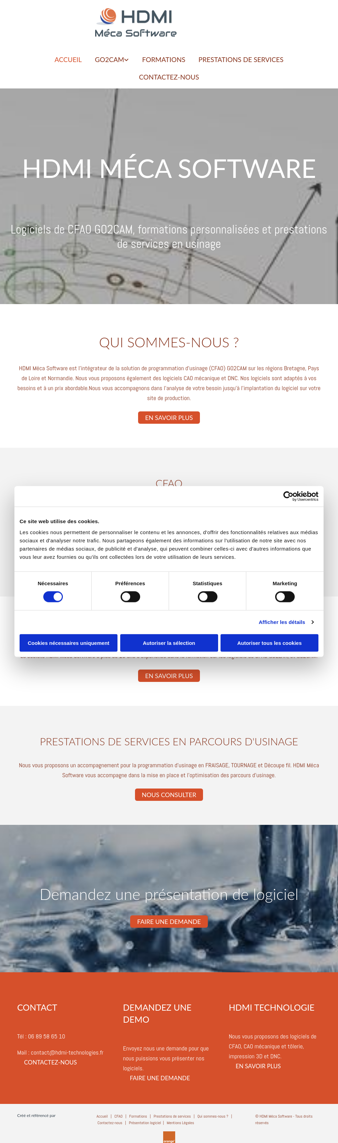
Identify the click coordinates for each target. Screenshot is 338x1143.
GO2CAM (107, 60)
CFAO (118, 1114)
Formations (138, 1114)
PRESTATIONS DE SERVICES (243, 60)
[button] (169, 415)
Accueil (102, 1114)
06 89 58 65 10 (46, 1034)
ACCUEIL (65, 60)
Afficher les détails (282, 622)
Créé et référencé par (36, 1113)
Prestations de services (172, 1114)
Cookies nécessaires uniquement (69, 643)
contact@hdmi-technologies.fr (67, 1050)
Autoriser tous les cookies (269, 643)
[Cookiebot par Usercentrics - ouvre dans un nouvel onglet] (288, 496)
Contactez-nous (169, 76)
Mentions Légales (180, 1120)
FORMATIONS (163, 60)
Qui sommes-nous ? (213, 1114)
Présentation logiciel (145, 1120)
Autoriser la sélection (169, 643)
